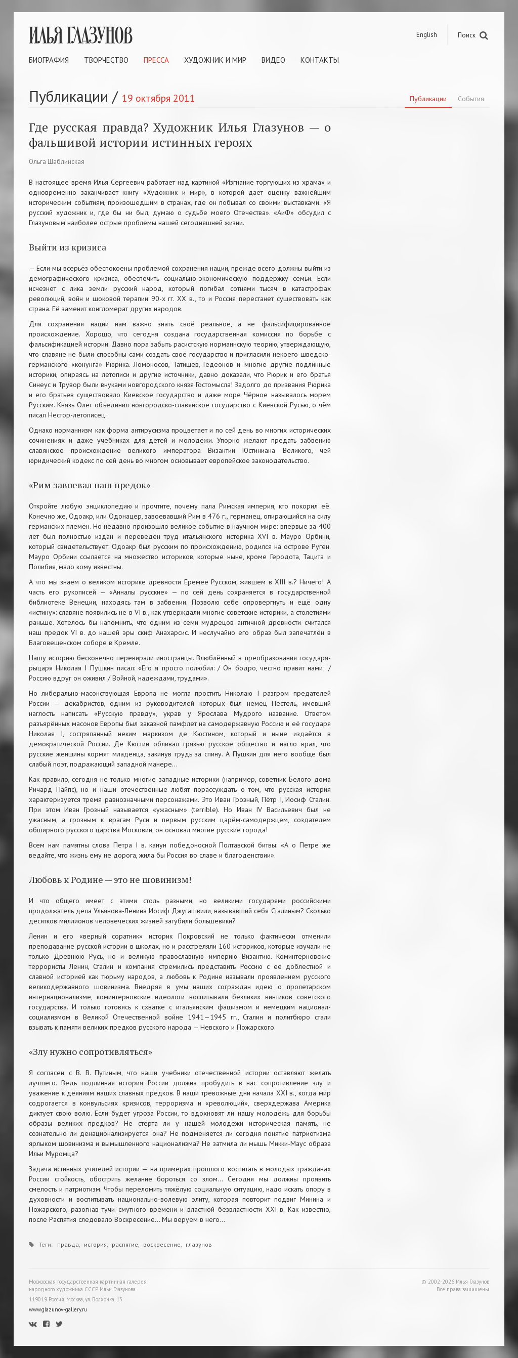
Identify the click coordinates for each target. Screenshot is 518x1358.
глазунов (199, 1244)
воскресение (162, 1244)
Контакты (319, 60)
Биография (49, 60)
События (471, 98)
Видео (273, 60)
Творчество (106, 60)
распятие (125, 1244)
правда (68, 1244)
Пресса (156, 60)
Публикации (428, 98)
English (426, 34)
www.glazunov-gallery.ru (58, 1309)
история (95, 1244)
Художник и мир (215, 60)
